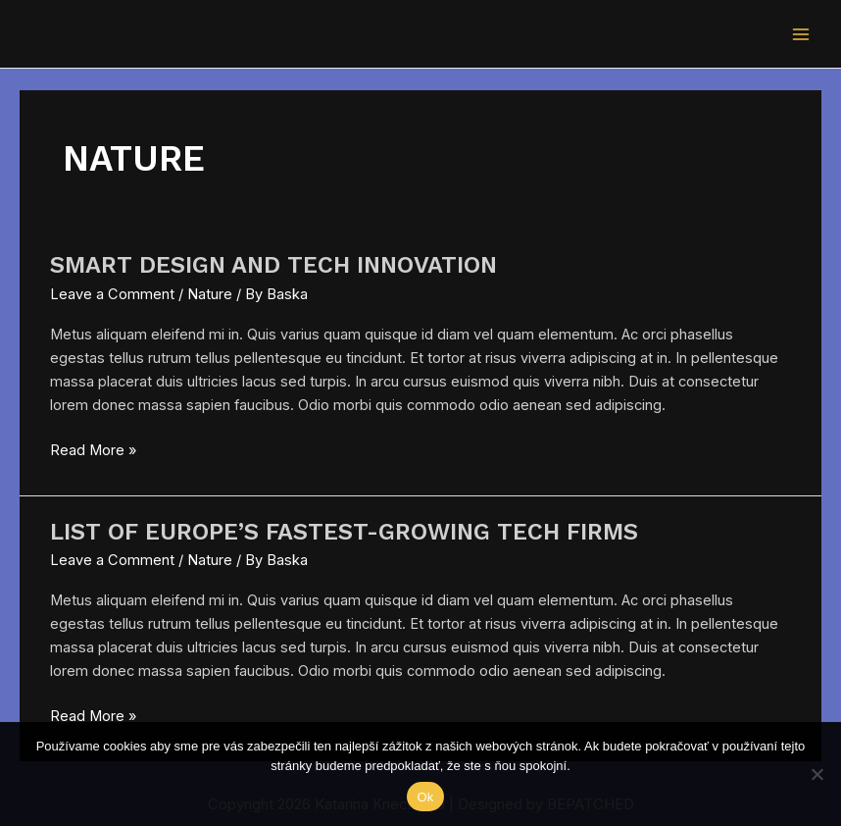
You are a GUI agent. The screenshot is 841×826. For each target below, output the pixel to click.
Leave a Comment (112, 294)
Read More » (93, 449)
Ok (425, 797)
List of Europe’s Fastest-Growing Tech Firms (344, 531)
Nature (209, 294)
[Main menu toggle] (800, 34)
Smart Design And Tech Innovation (273, 265)
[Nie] (816, 774)
